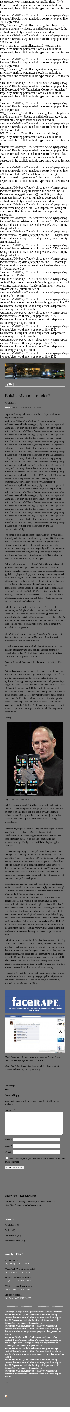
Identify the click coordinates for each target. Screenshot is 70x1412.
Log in (8, 1387)
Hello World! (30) (13, 1240)
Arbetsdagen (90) (12, 1229)
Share (7, 1089)
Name (8, 1144)
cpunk (15, 407)
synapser (13, 383)
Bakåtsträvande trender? (27, 395)
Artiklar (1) (10, 1234)
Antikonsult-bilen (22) (15, 1245)
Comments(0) (10, 1086)
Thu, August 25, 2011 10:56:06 (29, 407)
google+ (40, 1066)
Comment (10, 1110)
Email (8, 1150)
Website (8, 1156)
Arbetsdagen (10, 403)
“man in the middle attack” (27, 858)
